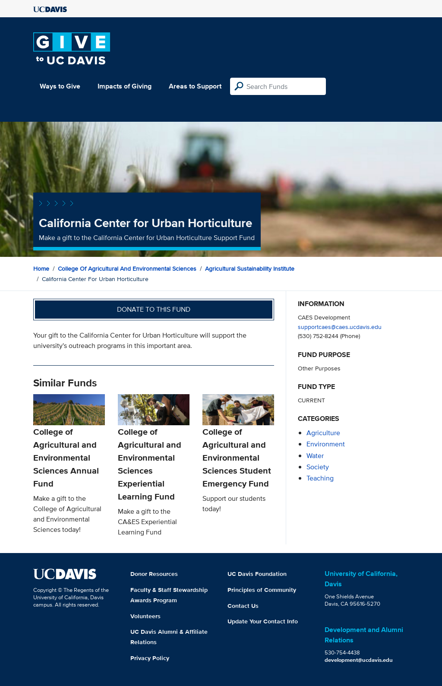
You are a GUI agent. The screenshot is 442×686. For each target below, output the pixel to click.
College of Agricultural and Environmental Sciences (127, 268)
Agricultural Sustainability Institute (249, 268)
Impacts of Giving (125, 86)
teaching (320, 478)
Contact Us (243, 605)
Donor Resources (154, 573)
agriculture (323, 433)
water (315, 456)
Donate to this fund (153, 309)
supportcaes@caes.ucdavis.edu (340, 326)
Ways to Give (60, 86)
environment (325, 444)
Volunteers (145, 616)
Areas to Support (195, 86)
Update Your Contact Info (262, 621)
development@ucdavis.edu (359, 660)
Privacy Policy (149, 658)
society (317, 467)
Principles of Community (261, 589)
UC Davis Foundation (257, 573)
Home (41, 268)
